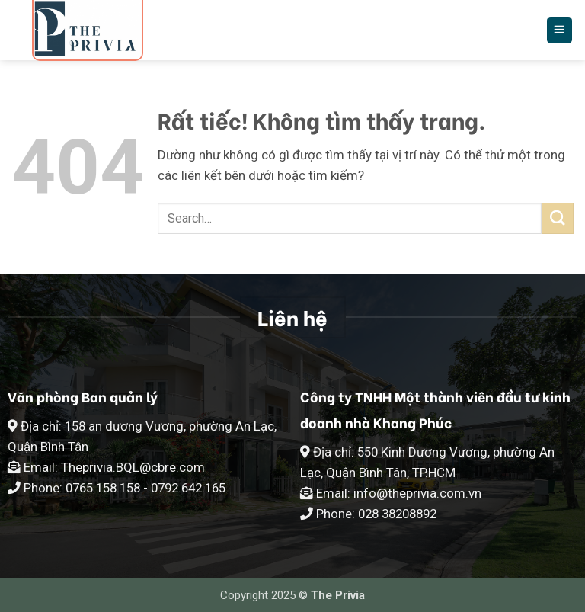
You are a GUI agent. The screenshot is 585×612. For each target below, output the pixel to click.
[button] (560, 30)
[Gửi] (558, 218)
